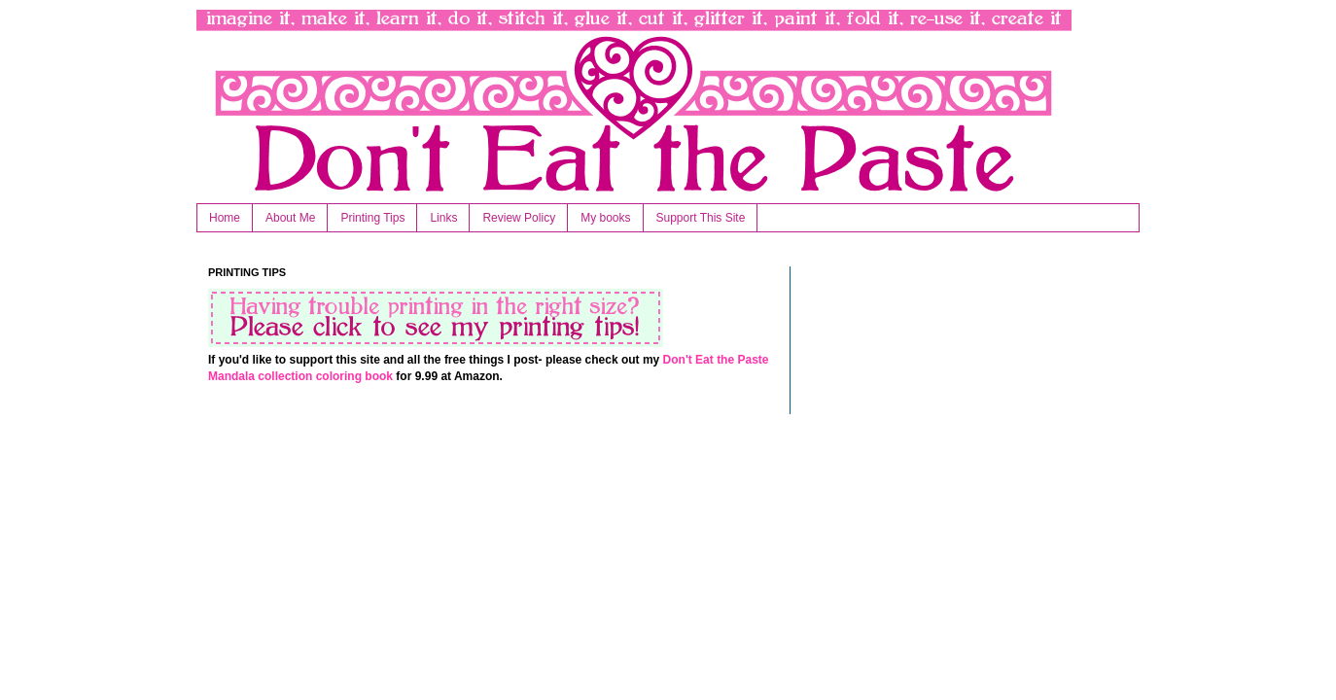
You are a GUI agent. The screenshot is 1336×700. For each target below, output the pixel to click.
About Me (290, 218)
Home (224, 218)
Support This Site (701, 218)
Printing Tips (372, 218)
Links (443, 218)
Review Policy (518, 218)
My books (605, 218)
